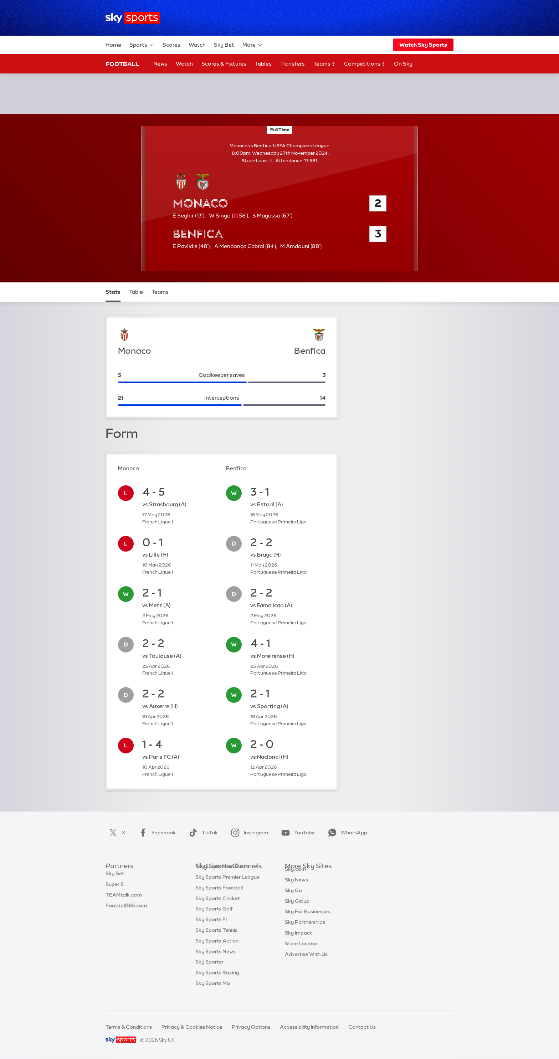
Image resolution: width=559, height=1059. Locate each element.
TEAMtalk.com (124, 898)
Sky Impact (298, 940)
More (252, 45)
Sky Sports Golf (214, 919)
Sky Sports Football (219, 898)
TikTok (202, 832)
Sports (141, 45)
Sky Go (293, 898)
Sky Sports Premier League (227, 887)
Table (136, 292)
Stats (113, 292)
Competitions (364, 64)
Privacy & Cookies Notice (191, 1026)
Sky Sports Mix (213, 994)
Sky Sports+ (209, 972)
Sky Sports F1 (211, 930)
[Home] (133, 18)
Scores (171, 44)
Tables (263, 63)
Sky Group (297, 909)
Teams (324, 64)
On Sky (403, 63)
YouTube (296, 832)
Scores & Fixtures (223, 63)
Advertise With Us (306, 962)
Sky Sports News (215, 962)
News (160, 63)
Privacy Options (251, 1026)
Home (113, 44)
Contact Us (362, 1026)
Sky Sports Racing (217, 983)
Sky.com (295, 877)
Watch (197, 44)
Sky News (296, 887)
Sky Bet (224, 44)
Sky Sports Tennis (216, 940)
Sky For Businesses (307, 919)
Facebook (156, 832)
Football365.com (126, 909)
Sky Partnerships (305, 930)
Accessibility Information (309, 1026)
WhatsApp (346, 832)
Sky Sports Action (217, 951)
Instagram (248, 832)
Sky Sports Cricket (217, 909)
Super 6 (115, 887)
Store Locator (301, 951)
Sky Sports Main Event (221, 877)
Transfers (292, 63)
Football (122, 64)
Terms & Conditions (129, 1026)
